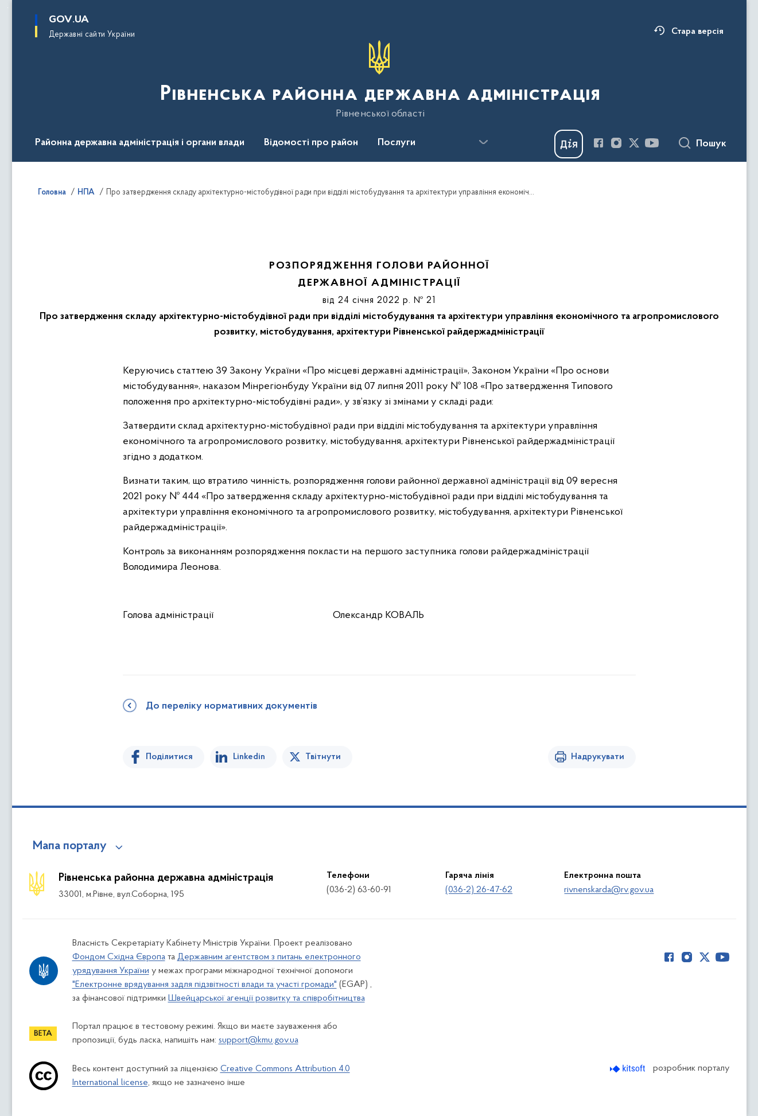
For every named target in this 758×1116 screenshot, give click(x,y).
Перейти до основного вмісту (7, 7)
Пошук (711, 144)
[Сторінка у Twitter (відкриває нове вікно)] (634, 143)
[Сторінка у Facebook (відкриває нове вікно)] (598, 143)
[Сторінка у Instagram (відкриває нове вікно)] (616, 143)
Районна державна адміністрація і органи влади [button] (139, 143)
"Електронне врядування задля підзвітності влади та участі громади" (204, 984)
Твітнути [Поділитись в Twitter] (323, 756)
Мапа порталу (70, 846)
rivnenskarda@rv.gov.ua (609, 890)
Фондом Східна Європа (118, 957)
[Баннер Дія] (568, 144)
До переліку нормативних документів (231, 706)
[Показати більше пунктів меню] (483, 142)
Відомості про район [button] (311, 143)
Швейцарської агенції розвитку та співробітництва (266, 998)
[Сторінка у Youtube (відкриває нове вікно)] (652, 143)
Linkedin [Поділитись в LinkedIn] (249, 756)
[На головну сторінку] (379, 79)
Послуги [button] (396, 143)
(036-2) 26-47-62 (478, 890)
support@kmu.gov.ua (258, 1040)
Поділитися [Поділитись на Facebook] (169, 756)
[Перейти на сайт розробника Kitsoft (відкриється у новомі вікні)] (628, 1068)
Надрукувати (597, 756)
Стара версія (697, 31)
